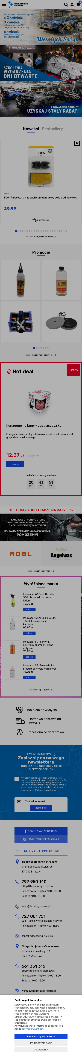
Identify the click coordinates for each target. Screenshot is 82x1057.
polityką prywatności (33, 1028)
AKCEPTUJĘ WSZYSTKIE (41, 1036)
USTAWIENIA (41, 1049)
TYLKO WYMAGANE (41, 1043)
